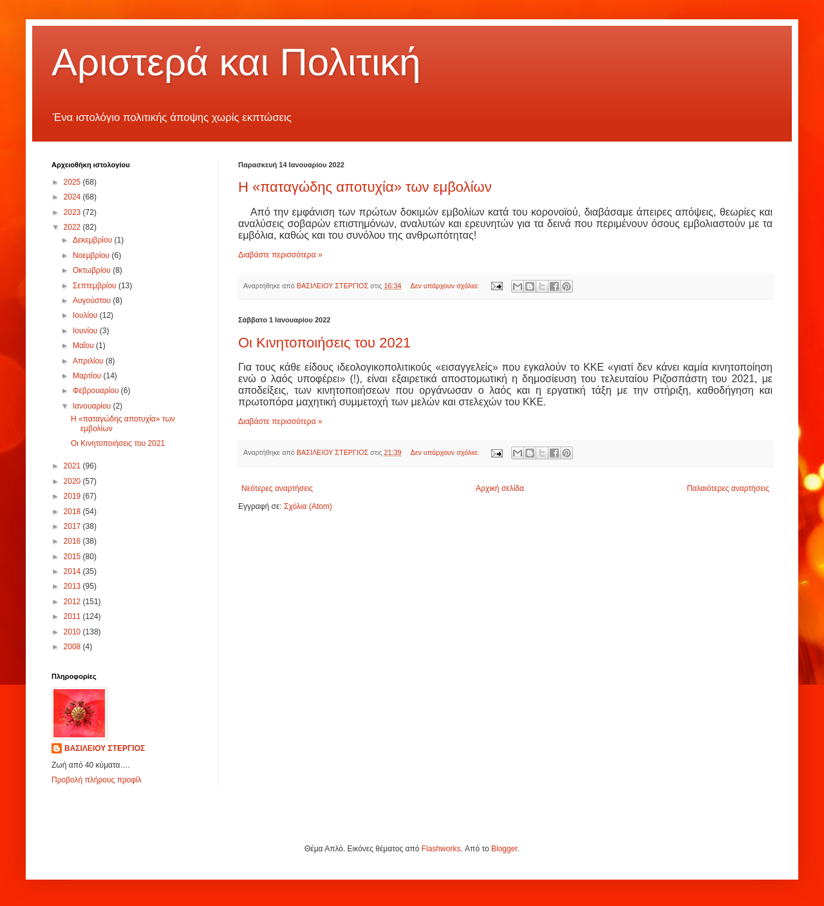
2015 (73, 556)
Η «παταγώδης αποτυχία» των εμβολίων (365, 187)
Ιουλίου (86, 315)
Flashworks (441, 848)
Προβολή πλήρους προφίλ (97, 779)
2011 (73, 616)
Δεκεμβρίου (94, 240)
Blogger (504, 848)
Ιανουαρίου (93, 406)
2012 (73, 601)
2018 (73, 511)
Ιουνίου (86, 330)
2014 (73, 571)
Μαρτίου (88, 375)
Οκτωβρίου (93, 270)
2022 (73, 227)
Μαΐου (84, 345)
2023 (73, 212)
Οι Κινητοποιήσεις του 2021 (324, 343)
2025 (73, 182)
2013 (73, 586)
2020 (73, 481)
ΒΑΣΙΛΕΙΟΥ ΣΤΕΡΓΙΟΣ (104, 748)
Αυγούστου (93, 300)
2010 (73, 631)
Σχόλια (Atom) (308, 506)
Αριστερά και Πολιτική (236, 62)
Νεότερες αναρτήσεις (277, 488)
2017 (73, 526)
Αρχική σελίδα (500, 488)
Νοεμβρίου (92, 255)
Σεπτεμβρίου (95, 285)
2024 (73, 196)
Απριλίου (89, 360)
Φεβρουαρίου (97, 390)
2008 (73, 646)
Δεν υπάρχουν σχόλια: (445, 286)
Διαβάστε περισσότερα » (280, 254)
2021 (73, 465)
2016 (73, 541)
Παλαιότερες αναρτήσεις (728, 488)
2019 (73, 496)
